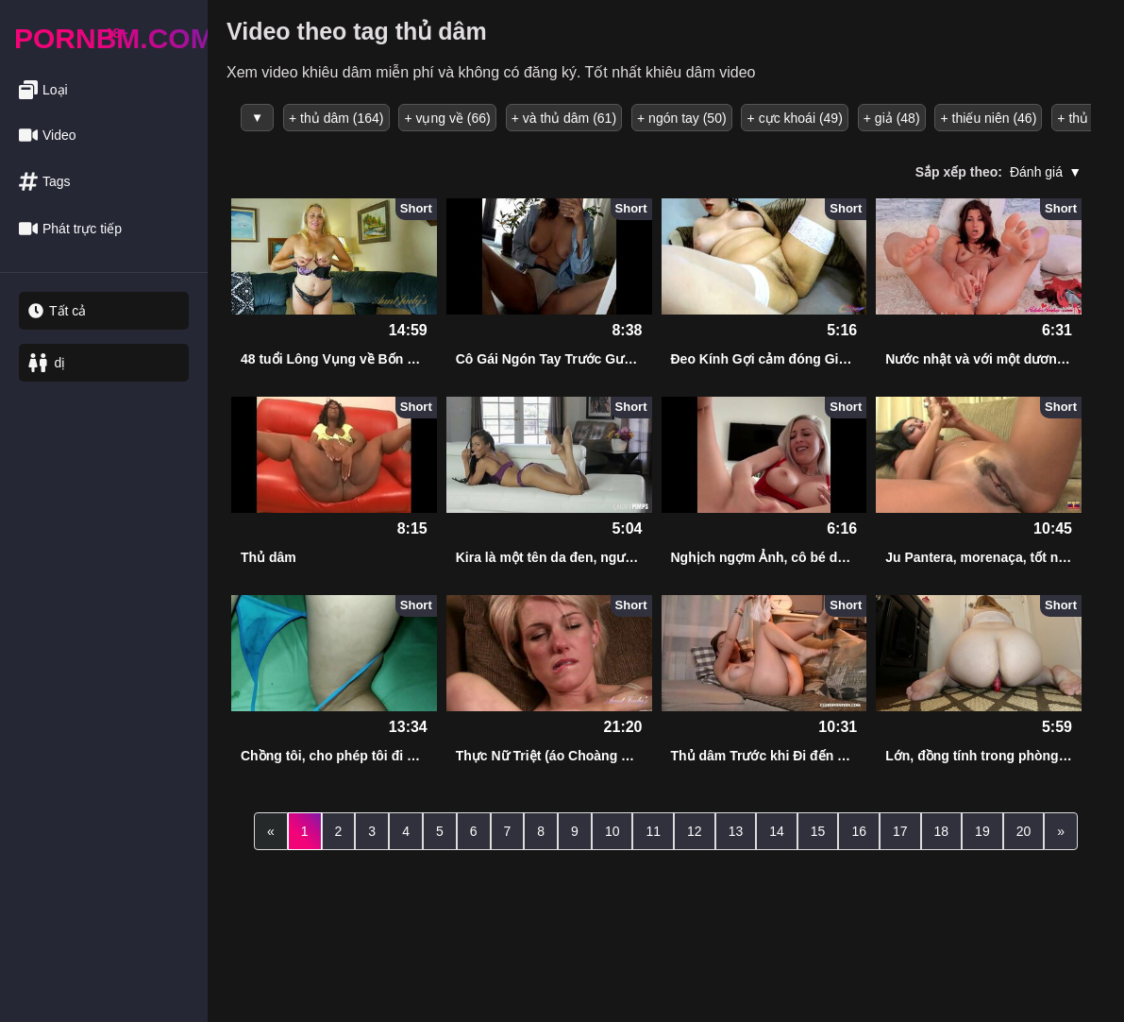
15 (818, 830)
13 (736, 830)
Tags (45, 182)
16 (858, 830)
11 (653, 830)
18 (941, 830)
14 (776, 830)
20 (1024, 830)
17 (900, 830)
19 (982, 830)
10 (612, 830)
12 (694, 830)
